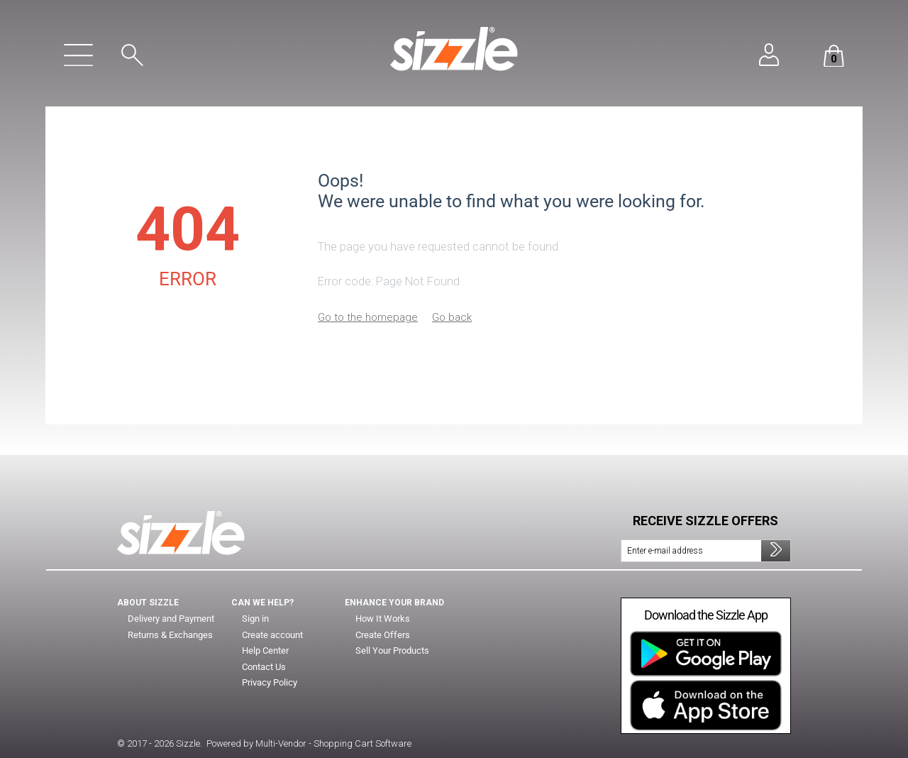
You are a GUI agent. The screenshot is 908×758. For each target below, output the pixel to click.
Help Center (267, 651)
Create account (273, 635)
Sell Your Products (394, 651)
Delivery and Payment (172, 619)
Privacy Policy (270, 683)
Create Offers (383, 635)
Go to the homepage (368, 317)
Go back (452, 317)
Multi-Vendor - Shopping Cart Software (333, 743)
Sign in (255, 619)
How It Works (383, 619)
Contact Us (264, 667)
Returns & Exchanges (171, 635)
